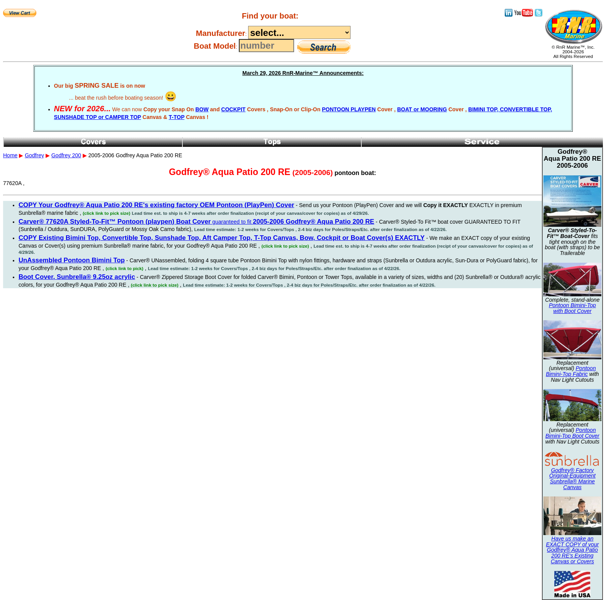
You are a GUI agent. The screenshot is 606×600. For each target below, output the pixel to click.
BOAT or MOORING (422, 109)
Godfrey (34, 155)
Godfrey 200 (66, 155)
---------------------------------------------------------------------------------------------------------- (299, 32)
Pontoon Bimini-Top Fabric (571, 371)
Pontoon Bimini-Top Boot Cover (572, 433)
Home (10, 155)
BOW (201, 109)
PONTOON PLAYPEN (349, 109)
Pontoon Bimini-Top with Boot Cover (572, 308)
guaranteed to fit (196, 222)
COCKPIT (233, 109)
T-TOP (177, 117)
